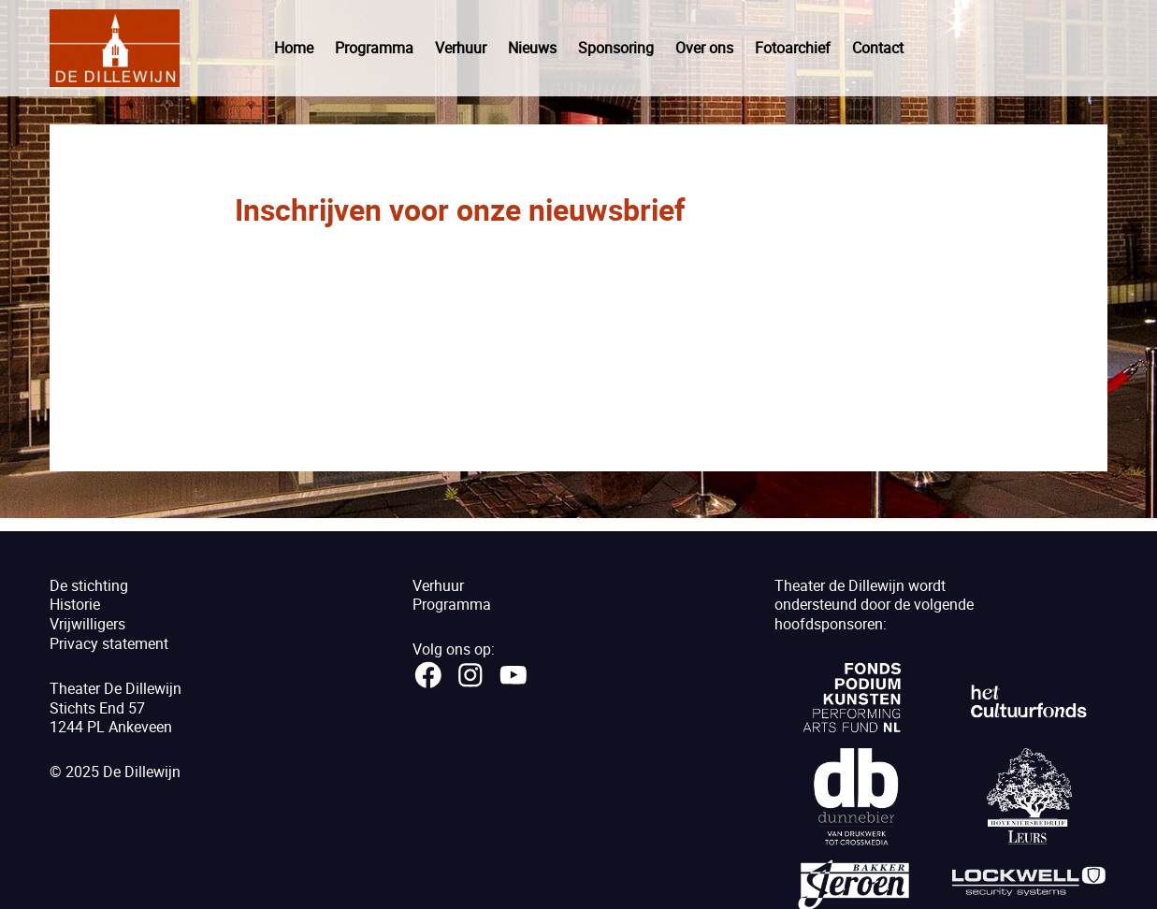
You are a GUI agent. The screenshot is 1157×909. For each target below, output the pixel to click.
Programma (374, 47)
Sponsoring (616, 47)
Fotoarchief (793, 47)
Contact (878, 47)
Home (293, 47)
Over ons (704, 47)
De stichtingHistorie (89, 595)
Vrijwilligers (87, 623)
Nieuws (532, 47)
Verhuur (460, 47)
